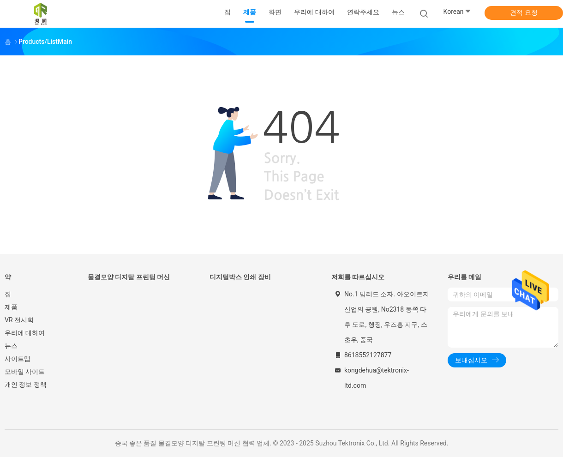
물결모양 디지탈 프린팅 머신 (129, 277)
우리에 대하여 (25, 333)
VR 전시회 (19, 320)
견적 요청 (523, 12)
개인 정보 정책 (26, 384)
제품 (11, 307)
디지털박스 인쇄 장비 (240, 277)
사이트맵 (17, 358)
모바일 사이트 (25, 371)
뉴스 (11, 345)
